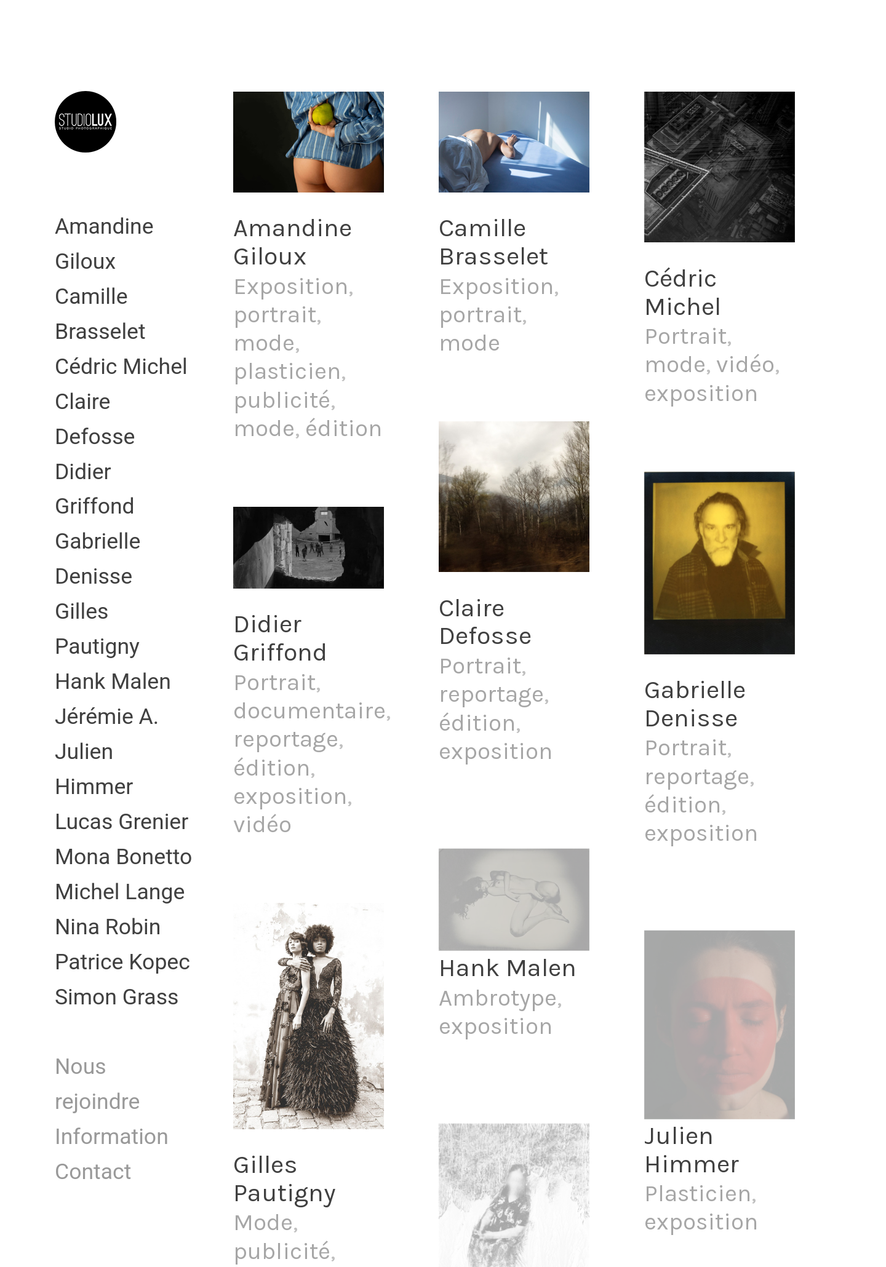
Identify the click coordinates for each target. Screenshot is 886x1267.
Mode (263, 1222)
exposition (290, 796)
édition (343, 428)
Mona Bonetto (123, 857)
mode (264, 343)
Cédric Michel (121, 366)
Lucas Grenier (121, 822)
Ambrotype (498, 998)
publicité (281, 400)
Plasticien (697, 1193)
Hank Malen (113, 681)
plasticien (287, 371)
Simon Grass (116, 997)
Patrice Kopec (122, 962)
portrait (274, 314)
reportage (285, 739)
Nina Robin (108, 927)
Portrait (274, 682)
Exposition (290, 286)
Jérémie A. (107, 716)
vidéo (262, 824)
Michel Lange (120, 892)
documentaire (309, 711)
